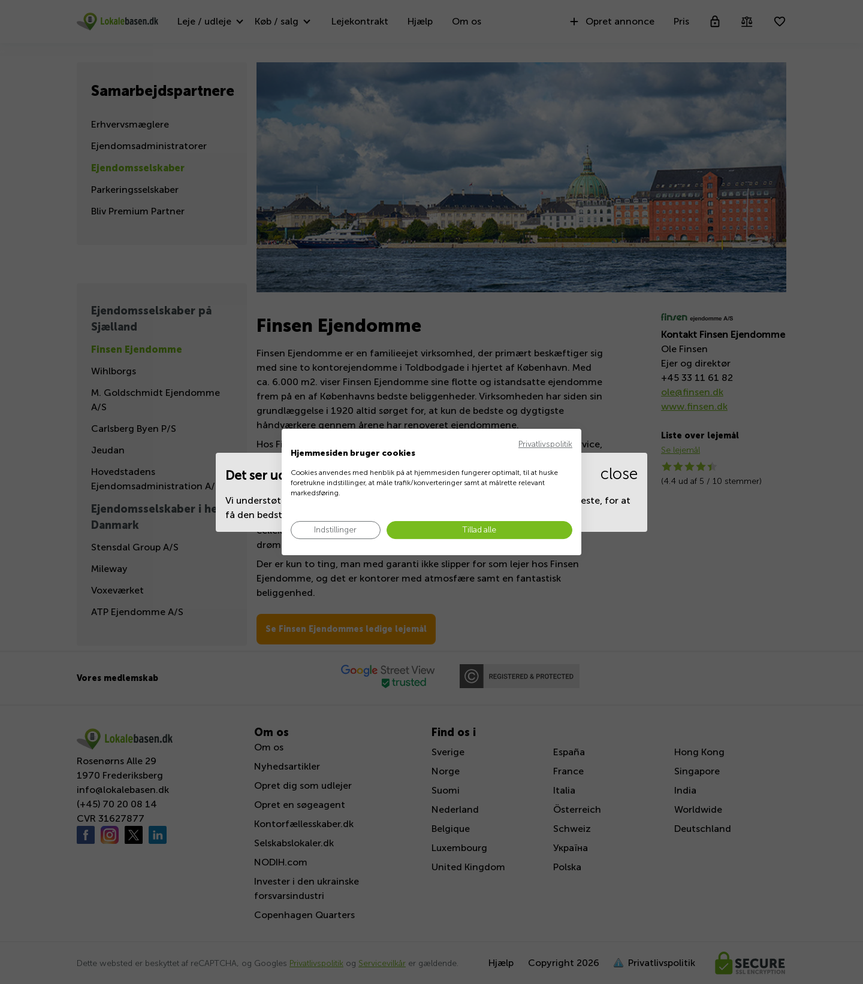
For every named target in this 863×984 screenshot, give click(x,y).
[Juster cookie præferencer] (336, 530)
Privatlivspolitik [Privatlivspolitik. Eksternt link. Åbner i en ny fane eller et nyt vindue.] (545, 444)
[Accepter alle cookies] (479, 530)
